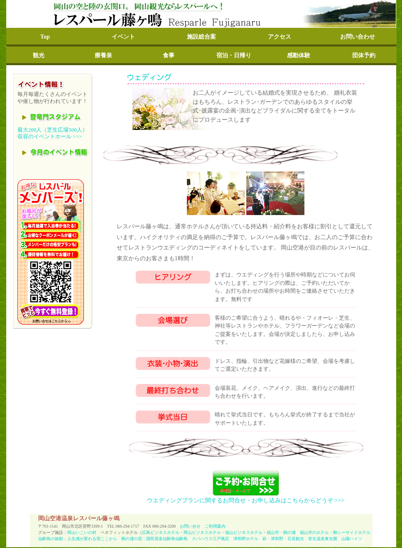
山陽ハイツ (349, 538)
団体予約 (363, 55)
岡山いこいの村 (81, 532)
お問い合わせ (357, 37)
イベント (123, 37)
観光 (38, 55)
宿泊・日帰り (233, 55)
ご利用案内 (215, 526)
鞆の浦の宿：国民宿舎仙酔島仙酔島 (154, 538)
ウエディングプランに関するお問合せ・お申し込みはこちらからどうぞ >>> (246, 500)
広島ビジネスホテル (160, 532)
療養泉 (103, 55)
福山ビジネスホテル (243, 532)
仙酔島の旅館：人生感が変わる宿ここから (77, 538)
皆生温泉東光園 (322, 538)
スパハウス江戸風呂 (210, 538)
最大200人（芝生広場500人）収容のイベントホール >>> (52, 133)
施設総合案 (201, 37)
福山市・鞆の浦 (281, 532)
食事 (168, 55)
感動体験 (298, 55)
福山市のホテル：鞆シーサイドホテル (335, 532)
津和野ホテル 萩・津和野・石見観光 (270, 538)
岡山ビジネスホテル (202, 532)
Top (45, 37)
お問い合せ (190, 526)
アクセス (279, 37)
